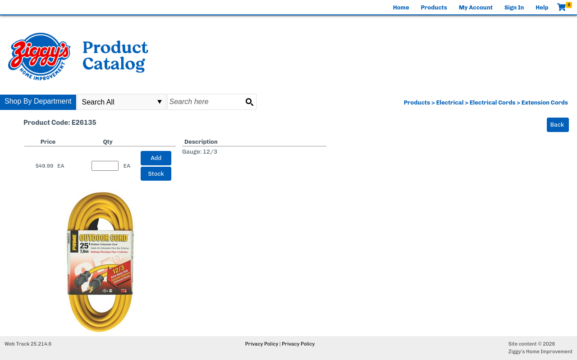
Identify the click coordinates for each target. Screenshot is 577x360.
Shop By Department (38, 101)
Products (434, 7)
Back (557, 124)
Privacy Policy (261, 344)
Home (401, 7)
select (159, 101)
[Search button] (249, 102)
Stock (156, 173)
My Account (476, 7)
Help (542, 7)
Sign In (514, 7)
